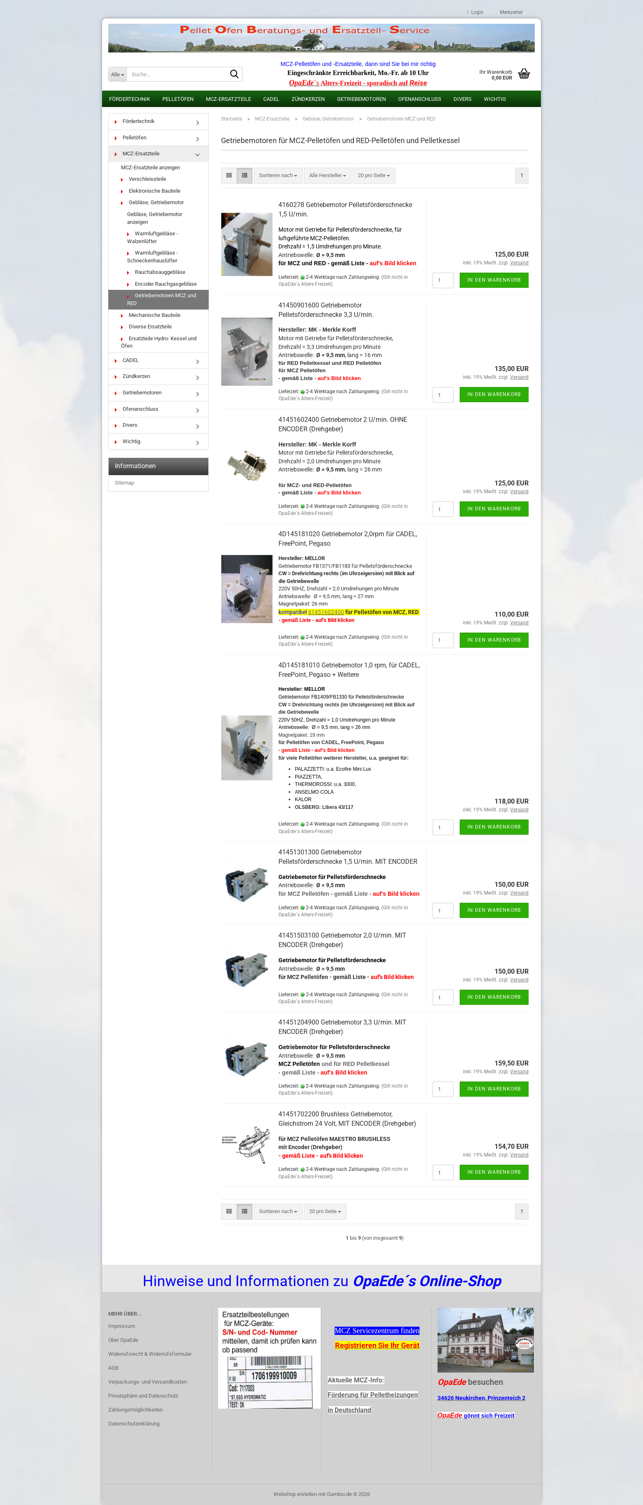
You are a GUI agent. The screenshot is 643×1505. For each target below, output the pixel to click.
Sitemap (124, 483)
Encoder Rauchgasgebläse (162, 284)
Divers (463, 99)
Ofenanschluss (419, 99)
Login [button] (475, 12)
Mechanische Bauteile (150, 315)
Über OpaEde (123, 1340)
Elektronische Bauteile (150, 191)
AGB (113, 1368)
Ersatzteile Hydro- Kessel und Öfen (158, 342)
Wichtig (495, 99)
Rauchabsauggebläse (156, 272)
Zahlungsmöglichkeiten (135, 1410)
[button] (229, 176)
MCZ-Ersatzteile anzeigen (150, 167)
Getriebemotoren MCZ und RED (161, 299)
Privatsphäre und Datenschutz (143, 1396)
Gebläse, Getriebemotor (152, 202)
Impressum (121, 1326)
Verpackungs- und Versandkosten (147, 1382)
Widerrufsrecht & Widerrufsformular (150, 1354)
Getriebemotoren (361, 99)
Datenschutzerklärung (134, 1424)
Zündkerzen (308, 99)
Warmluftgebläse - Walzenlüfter (152, 237)
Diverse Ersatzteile (146, 326)
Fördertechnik (129, 99)
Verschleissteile (143, 179)
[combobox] (278, 176)
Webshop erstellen (295, 1494)
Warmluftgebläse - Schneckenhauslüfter (152, 257)
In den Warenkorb (494, 280)
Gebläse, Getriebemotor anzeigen (154, 218)
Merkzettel (509, 12)
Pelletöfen (178, 99)
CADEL (271, 99)
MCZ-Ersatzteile (228, 99)
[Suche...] (117, 74)
